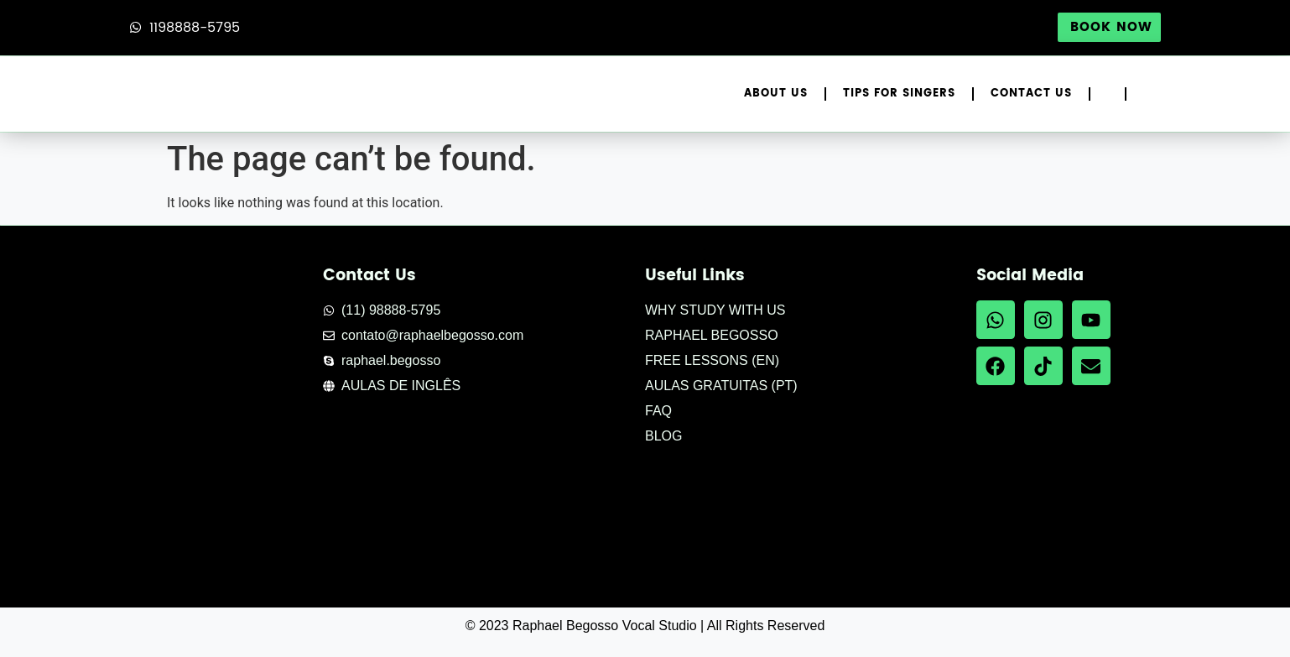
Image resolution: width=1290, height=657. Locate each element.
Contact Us (1031, 93)
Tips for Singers (899, 93)
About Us (776, 93)
